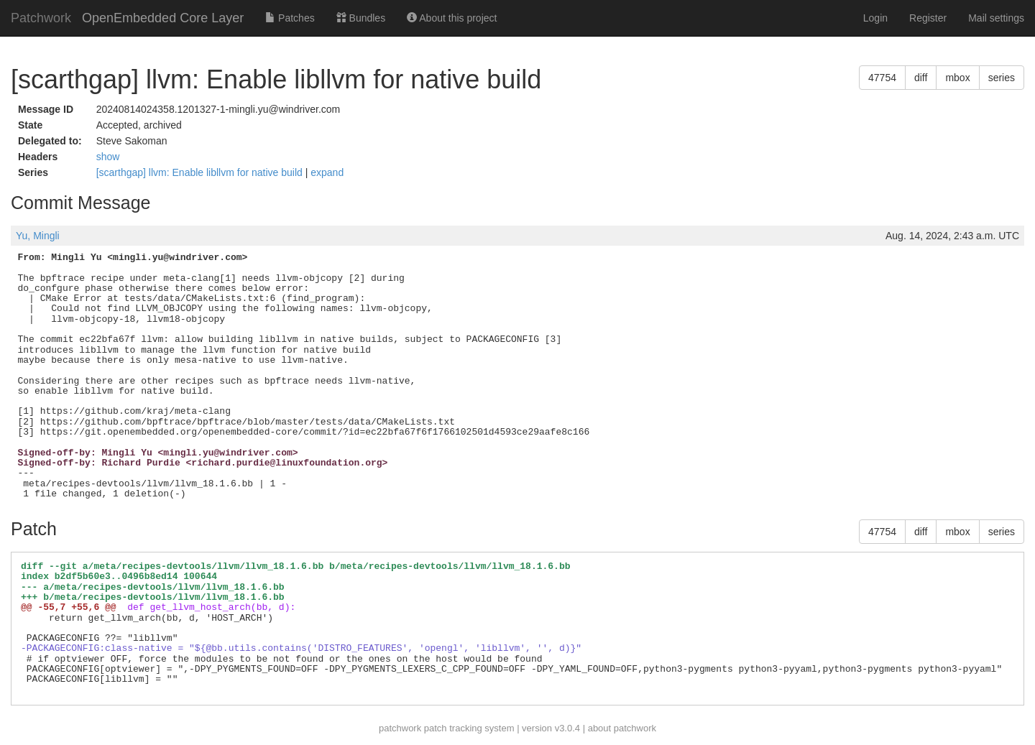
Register (928, 18)
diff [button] (920, 77)
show (108, 156)
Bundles (360, 18)
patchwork (400, 728)
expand (327, 172)
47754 (882, 77)
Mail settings (996, 18)
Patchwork (41, 18)
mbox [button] (957, 77)
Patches (289, 18)
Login (875, 18)
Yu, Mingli (38, 235)
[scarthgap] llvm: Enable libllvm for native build (200, 172)
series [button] (1001, 77)
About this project (452, 18)
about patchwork (622, 728)
